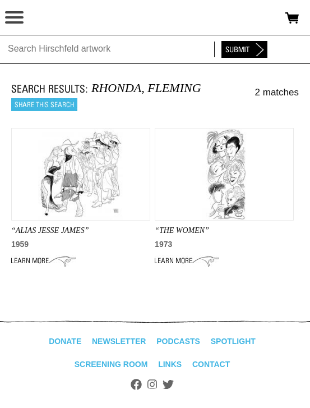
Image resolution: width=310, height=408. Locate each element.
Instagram (152, 384)
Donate (65, 341)
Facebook (136, 384)
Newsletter (119, 341)
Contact (211, 364)
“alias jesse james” (50, 230)
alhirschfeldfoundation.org (47, 18)
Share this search (44, 104)
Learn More (43, 261)
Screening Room (111, 364)
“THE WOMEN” (182, 230)
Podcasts (178, 341)
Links (170, 364)
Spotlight (233, 341)
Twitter (168, 384)
